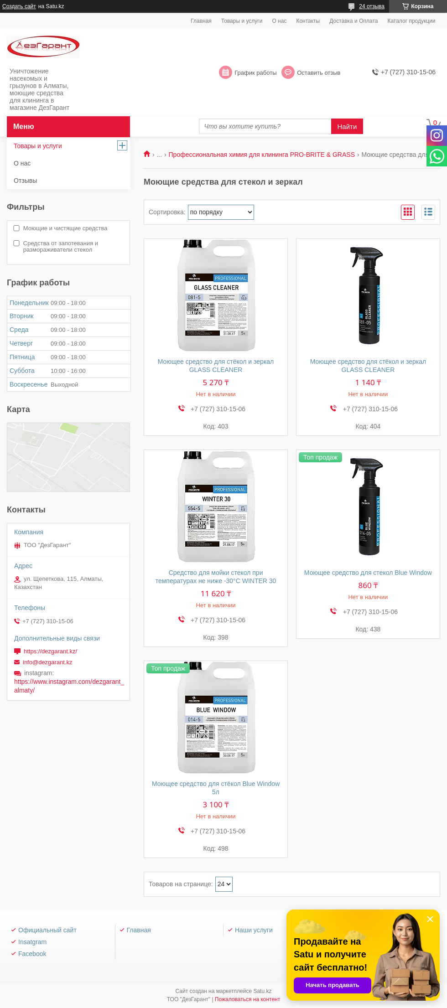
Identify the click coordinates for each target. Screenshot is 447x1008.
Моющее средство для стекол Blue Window (368, 572)
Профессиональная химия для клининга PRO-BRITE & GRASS (262, 154)
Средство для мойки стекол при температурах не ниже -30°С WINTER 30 (216, 576)
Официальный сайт (47, 930)
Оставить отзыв (318, 72)
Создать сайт (19, 6)
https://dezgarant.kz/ (50, 651)
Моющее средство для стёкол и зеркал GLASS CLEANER (216, 365)
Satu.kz (262, 991)
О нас (279, 21)
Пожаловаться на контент (247, 999)
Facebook (32, 953)
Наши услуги (254, 930)
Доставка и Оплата (353, 21)
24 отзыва (372, 6)
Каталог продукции (411, 21)
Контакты (308, 21)
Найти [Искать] (347, 126)
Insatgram (32, 942)
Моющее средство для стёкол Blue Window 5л (216, 788)
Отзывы (25, 180)
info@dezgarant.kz (48, 662)
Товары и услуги (242, 21)
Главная (201, 21)
